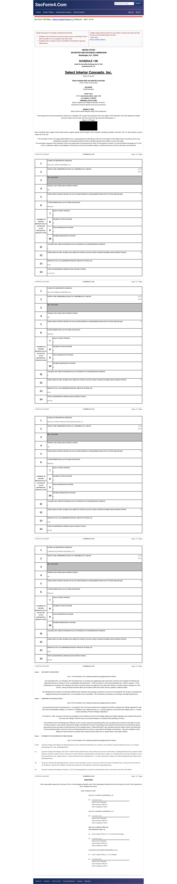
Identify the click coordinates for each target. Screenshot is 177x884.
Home (38, 12)
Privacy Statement (69, 881)
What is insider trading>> (98, 39)
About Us (39, 881)
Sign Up (131, 12)
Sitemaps (87, 881)
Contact (79, 881)
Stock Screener (79, 12)
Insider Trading (48, 12)
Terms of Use (56, 881)
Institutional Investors (63, 12)
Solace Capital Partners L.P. (63, 19)
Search (138, 3)
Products (47, 881)
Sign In (138, 12)
